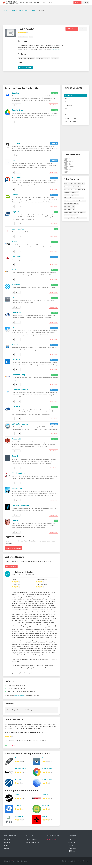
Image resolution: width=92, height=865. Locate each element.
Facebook (72, 848)
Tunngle (45, 795)
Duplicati (15, 212)
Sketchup (18, 779)
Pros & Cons (68, 105)
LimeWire (45, 805)
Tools (33, 10)
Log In (86, 2)
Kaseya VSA (17, 488)
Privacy (85, 861)
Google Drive (17, 110)
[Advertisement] (46, 18)
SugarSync (16, 177)
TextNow (18, 805)
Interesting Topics (70, 121)
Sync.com (16, 284)
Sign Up (77, 2)
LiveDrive (16, 359)
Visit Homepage (26, 67)
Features (67, 102)
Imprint (70, 845)
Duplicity (15, 520)
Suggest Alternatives (32, 842)
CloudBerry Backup (20, 389)
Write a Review (72, 29)
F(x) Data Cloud (18, 473)
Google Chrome (47, 769)
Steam (17, 795)
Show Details (53, 105)
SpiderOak (16, 143)
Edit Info (83, 29)
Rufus (17, 758)
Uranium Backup (18, 374)
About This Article (70, 118)
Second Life (19, 816)
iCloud (14, 242)
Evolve (44, 816)
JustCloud (16, 407)
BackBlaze (16, 257)
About (70, 840)
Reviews (67, 99)
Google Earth (47, 779)
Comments (68, 115)
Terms (79, 861)
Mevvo (15, 344)
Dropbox (15, 93)
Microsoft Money (20, 769)
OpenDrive (16, 312)
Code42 (15, 456)
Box (13, 160)
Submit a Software (31, 840)
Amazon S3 (16, 439)
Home (22, 2)
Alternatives (68, 96)
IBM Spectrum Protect (21, 505)
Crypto (44, 2)
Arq (13, 327)
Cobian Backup (18, 229)
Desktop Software (23, 10)
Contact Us (71, 842)
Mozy (14, 269)
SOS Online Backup (20, 424)
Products (37, 2)
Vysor (44, 758)
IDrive (14, 297)
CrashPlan (16, 194)
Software (29, 2)
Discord (50, 2)
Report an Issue (52, 840)
